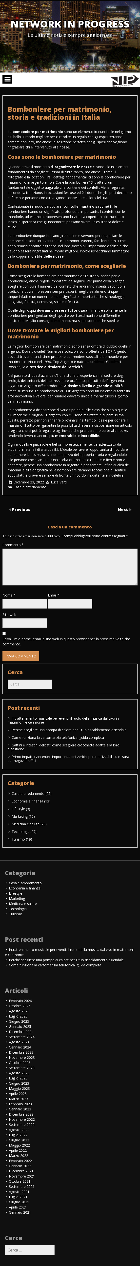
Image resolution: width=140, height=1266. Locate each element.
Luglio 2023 (18, 1078)
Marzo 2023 (18, 1098)
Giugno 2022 (19, 1140)
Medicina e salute (26, 824)
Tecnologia (20, 831)
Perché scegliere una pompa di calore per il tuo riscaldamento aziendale (69, 730)
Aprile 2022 (18, 1150)
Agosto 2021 (19, 1191)
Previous (21, 509)
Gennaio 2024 (20, 1047)
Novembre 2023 (22, 1057)
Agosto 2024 (19, 1042)
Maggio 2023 (19, 1088)
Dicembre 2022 (21, 1114)
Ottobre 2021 (19, 1181)
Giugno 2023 (19, 1083)
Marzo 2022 (18, 1155)
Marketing (20, 816)
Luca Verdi (59, 482)
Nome (9, 595)
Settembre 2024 (22, 1036)
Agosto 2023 (19, 1073)
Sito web (9, 614)
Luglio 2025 (18, 1016)
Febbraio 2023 (20, 1104)
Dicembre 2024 (21, 1031)
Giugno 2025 (19, 1021)
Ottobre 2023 (19, 1062)
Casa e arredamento (30, 487)
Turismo (18, 839)
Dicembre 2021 (21, 1171)
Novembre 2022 (22, 1119)
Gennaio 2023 (20, 1109)
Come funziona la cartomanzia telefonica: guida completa (58, 737)
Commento (13, 544)
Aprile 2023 (18, 1093)
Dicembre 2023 (21, 1052)
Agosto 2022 (19, 1129)
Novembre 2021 (22, 1176)
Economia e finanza (27, 801)
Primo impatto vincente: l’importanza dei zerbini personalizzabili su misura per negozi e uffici (68, 758)
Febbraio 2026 (20, 1000)
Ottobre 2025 (19, 1006)
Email (54, 595)
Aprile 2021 (18, 1207)
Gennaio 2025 (20, 1026)
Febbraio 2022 (20, 1160)
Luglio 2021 (18, 1196)
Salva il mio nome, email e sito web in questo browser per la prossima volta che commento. (66, 641)
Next (123, 509)
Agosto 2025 (19, 1011)
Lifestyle (18, 808)
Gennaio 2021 (20, 1212)
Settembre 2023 (22, 1067)
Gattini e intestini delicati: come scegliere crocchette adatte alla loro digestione (64, 747)
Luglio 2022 (18, 1135)
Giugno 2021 (19, 1202)
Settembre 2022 (22, 1124)
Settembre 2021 (22, 1186)
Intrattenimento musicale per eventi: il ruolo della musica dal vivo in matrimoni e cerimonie (63, 720)
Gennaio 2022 (20, 1166)
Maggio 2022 (19, 1145)
